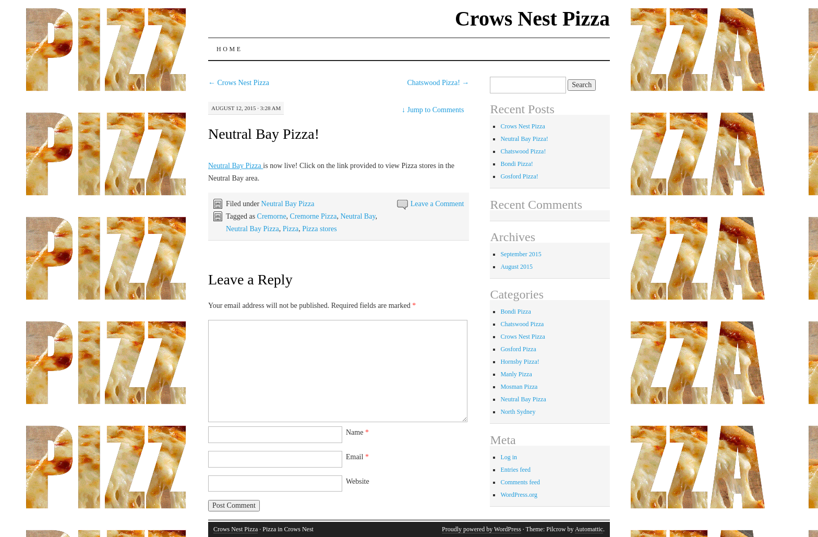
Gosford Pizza (518, 349)
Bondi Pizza (515, 311)
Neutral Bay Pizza (235, 166)
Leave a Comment (437, 204)
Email (357, 457)
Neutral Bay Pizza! (263, 134)
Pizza (290, 229)
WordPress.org (518, 494)
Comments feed (520, 482)
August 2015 (516, 266)
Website (357, 481)
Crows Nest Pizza (532, 18)
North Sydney (517, 411)
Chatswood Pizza (522, 324)
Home (229, 49)
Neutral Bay (357, 216)
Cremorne (271, 216)
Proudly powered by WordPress (481, 529)
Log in (508, 457)
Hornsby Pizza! (519, 361)
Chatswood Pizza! (438, 83)
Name (357, 432)
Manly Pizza (516, 374)
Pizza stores (319, 229)
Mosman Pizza (518, 386)
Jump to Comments (433, 110)
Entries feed (515, 469)
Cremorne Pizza (313, 216)
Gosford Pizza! (519, 176)
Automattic (589, 529)
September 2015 (520, 254)
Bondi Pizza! (516, 164)
